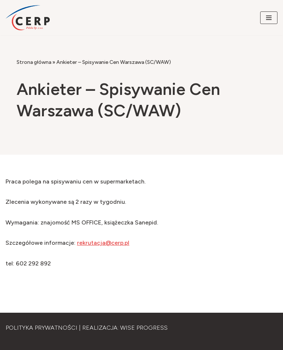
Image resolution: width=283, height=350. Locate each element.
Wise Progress (144, 327)
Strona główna (34, 62)
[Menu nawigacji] (268, 17)
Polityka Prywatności (41, 327)
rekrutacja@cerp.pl (103, 242)
